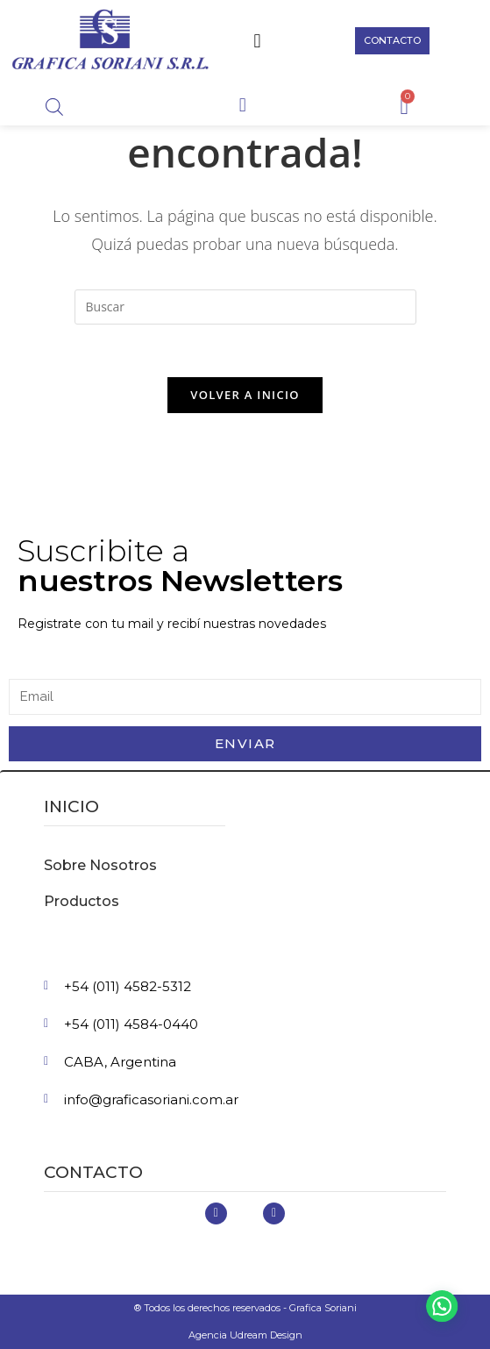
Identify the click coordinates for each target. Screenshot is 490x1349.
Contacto (93, 1172)
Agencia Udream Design (245, 1335)
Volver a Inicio (244, 395)
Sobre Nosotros (100, 865)
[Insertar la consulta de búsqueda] (245, 307)
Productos (81, 901)
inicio (71, 806)
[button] (257, 40)
